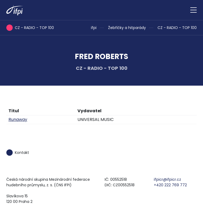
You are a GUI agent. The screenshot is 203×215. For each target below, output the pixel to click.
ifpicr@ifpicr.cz (167, 179)
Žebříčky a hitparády (127, 27)
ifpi (93, 27)
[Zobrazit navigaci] (193, 10)
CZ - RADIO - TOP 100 (177, 27)
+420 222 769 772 (170, 185)
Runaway (17, 119)
